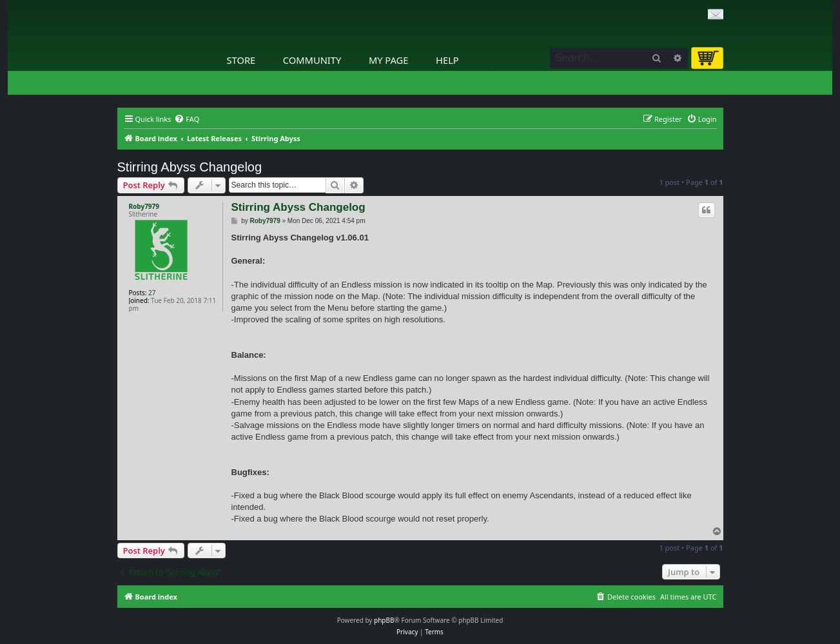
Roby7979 (144, 206)
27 (151, 293)
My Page (389, 60)
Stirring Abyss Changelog (189, 167)
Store (241, 60)
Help (447, 60)
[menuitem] (186, 119)
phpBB (384, 620)
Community (312, 60)
